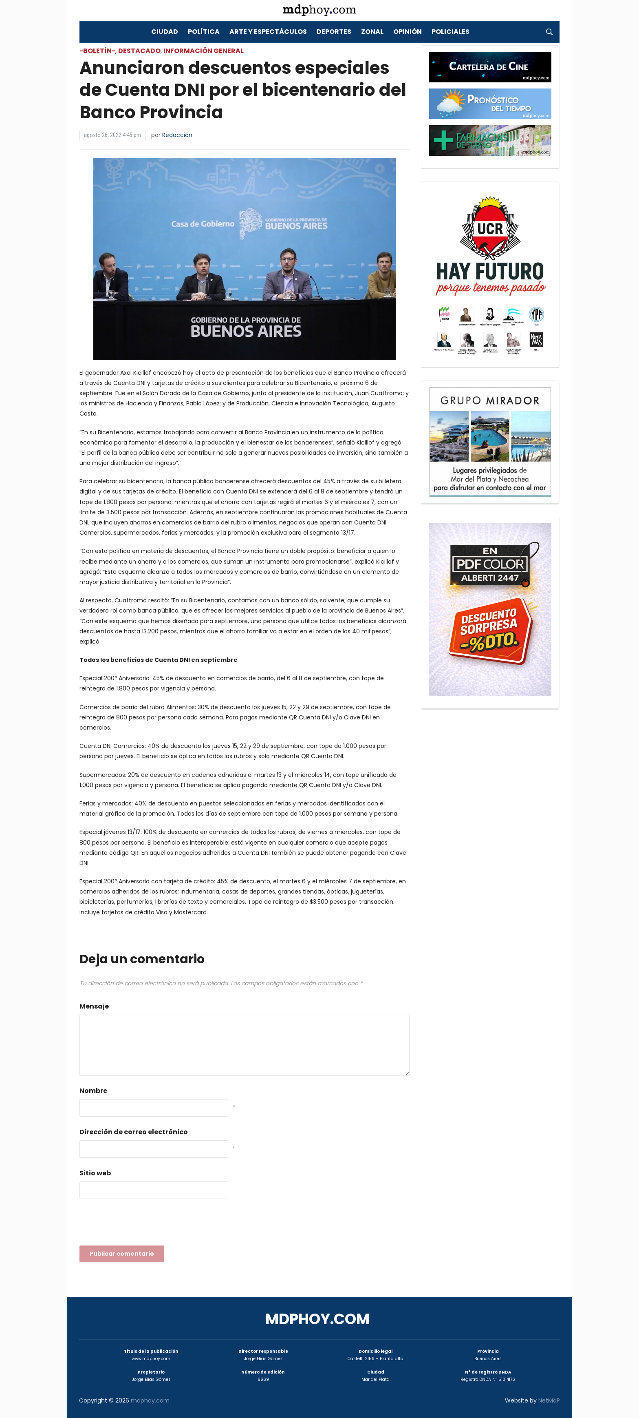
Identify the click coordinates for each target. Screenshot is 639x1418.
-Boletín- (97, 50)
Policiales (450, 31)
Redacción (177, 135)
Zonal (372, 31)
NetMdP (549, 1400)
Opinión (407, 31)
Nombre (93, 1090)
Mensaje (94, 1006)
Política (204, 31)
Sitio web (95, 1173)
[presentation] (141, 1225)
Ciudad (164, 31)
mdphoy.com (317, 1319)
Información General (203, 50)
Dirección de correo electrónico (133, 1132)
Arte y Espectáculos (268, 31)
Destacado (139, 50)
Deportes (334, 31)
